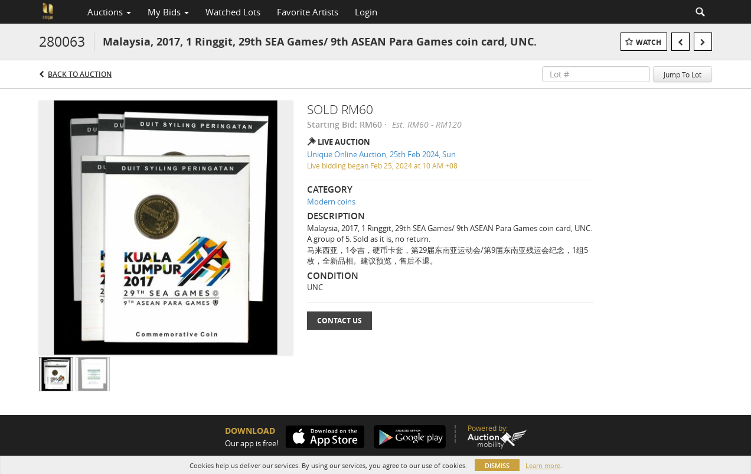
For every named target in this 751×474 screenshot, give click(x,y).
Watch (648, 42)
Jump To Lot (682, 74)
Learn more (542, 465)
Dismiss (497, 465)
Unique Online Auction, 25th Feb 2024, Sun (381, 154)
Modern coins (331, 201)
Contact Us (339, 321)
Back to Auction (80, 74)
